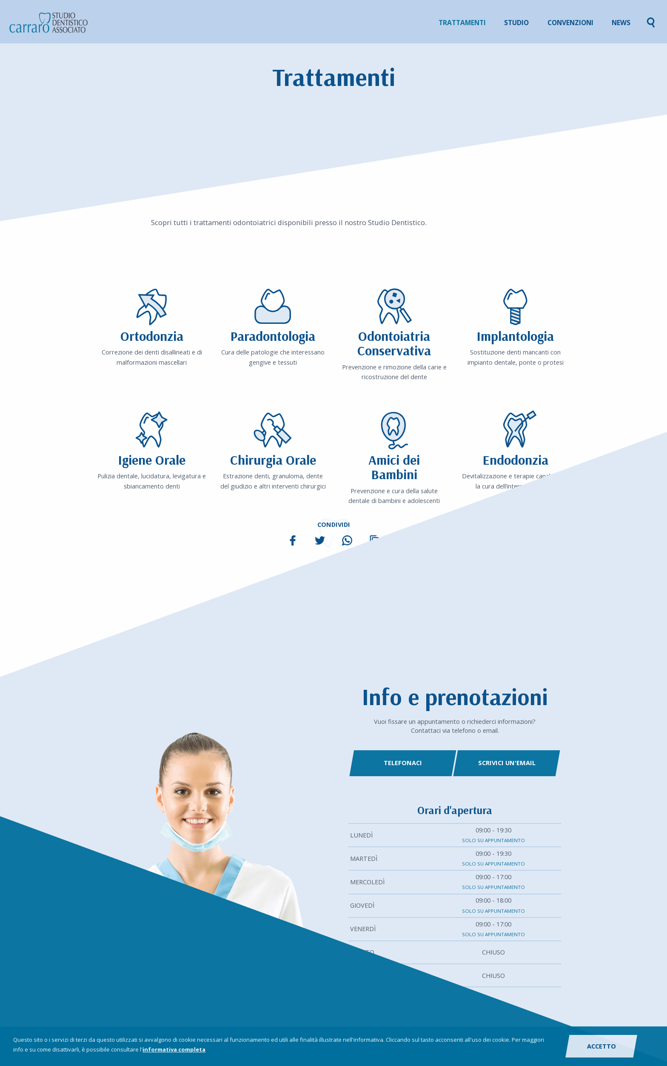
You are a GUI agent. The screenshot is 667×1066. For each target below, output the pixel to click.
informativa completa (174, 1049)
